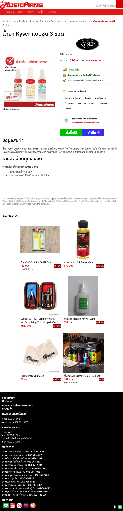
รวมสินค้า (7, 343)
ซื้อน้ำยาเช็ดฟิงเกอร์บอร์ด (66, 201)
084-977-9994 (35, 400)
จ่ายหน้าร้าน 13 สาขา (73, 98)
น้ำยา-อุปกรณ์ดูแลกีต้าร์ (35, 199)
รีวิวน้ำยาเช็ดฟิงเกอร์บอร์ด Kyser (22, 201)
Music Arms (9, 21)
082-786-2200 (42, 410)
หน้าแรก (10, 12)
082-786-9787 (35, 420)
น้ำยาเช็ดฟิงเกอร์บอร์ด (46, 201)
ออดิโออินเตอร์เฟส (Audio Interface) (18, 480)
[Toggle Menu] (119, 4)
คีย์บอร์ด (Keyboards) (12, 467)
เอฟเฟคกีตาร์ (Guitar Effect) (15, 473)
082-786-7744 (39, 403)
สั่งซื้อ (40, 12)
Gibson (5, 490)
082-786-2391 (41, 429)
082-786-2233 (44, 423)
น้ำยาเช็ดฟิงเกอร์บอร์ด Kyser (90, 201)
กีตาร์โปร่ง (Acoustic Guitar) (15, 464)
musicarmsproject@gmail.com (85, 122)
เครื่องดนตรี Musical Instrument (46, 21)
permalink (45, 204)
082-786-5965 (41, 426)
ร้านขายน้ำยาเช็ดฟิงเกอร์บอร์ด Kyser (72, 199)
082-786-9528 (28, 416)
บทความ (52, 12)
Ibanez (5, 493)
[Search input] (107, 6)
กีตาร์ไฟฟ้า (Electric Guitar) (14, 460)
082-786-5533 (34, 396)
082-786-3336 (33, 406)
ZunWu (23, 204)
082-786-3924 (27, 413)
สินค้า (30, 12)
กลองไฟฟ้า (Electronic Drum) (15, 477)
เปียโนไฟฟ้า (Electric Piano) (15, 470)
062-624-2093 (37, 386)
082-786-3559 (35, 390)
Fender (5, 486)
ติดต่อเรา (7, 336)
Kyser (69, 54)
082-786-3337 (35, 393)
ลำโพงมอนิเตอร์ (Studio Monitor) (17, 483)
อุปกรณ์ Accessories (78, 21)
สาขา (20, 12)
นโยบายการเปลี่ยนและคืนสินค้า (18, 339)
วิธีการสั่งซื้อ (8, 332)
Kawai (5, 496)
